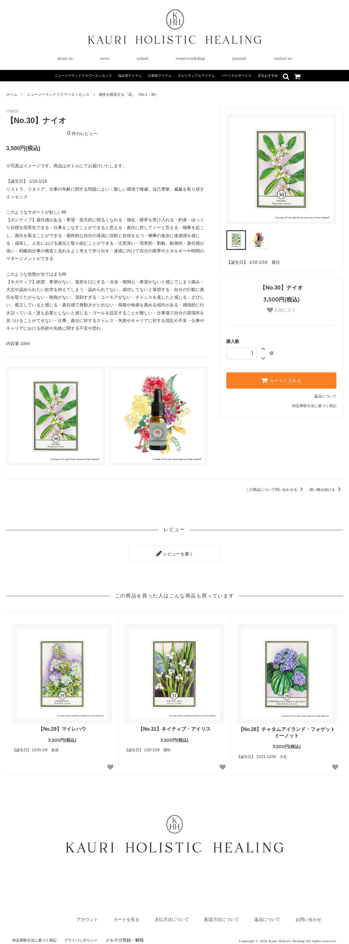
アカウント (54, 916)
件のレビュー (82, 133)
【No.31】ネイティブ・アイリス (174, 725)
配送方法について (207, 916)
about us (65, 58)
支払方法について (150, 916)
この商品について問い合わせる (275, 490)
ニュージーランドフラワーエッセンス (58, 94)
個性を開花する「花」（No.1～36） (129, 94)
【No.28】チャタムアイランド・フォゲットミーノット (286, 729)
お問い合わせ (305, 916)
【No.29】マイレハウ (62, 725)
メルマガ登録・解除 (137, 937)
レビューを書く (175, 552)
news (104, 58)
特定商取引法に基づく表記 (314, 406)
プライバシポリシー (91, 937)
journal (239, 58)
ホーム (11, 94)
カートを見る (97, 916)
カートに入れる (281, 380)
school (142, 58)
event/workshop (190, 58)
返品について (325, 396)
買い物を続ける (326, 490)
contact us (282, 58)
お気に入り (281, 310)
